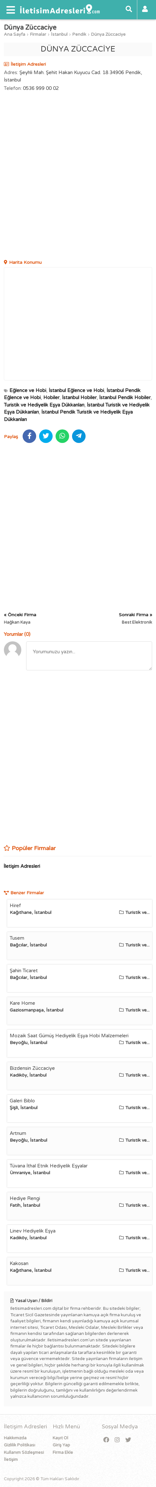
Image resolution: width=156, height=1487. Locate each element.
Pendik (79, 34)
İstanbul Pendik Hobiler (125, 397)
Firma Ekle (63, 1452)
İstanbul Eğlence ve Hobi (76, 390)
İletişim (11, 1459)
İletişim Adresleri (22, 866)
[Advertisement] (78, 176)
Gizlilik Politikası (19, 1445)
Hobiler (51, 397)
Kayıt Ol (60, 1438)
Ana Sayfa (14, 34)
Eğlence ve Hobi (27, 390)
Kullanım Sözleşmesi (24, 1452)
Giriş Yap (61, 1445)
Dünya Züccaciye (108, 34)
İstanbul (59, 34)
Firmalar (38, 34)
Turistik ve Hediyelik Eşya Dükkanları (44, 405)
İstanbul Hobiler (79, 397)
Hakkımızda (15, 1438)
